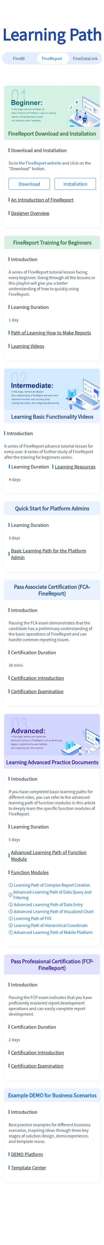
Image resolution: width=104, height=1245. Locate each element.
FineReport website (44, 163)
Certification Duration (32, 652)
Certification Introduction (36, 677)
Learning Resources (73, 466)
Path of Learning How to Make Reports (50, 332)
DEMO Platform (26, 1154)
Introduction (23, 259)
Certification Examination (36, 691)
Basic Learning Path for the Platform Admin (47, 554)
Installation (75, 183)
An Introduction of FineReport (41, 199)
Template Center (27, 1167)
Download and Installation (38, 150)
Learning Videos (26, 346)
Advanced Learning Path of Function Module (48, 855)
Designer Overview (29, 213)
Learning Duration (29, 307)
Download (29, 183)
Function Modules (29, 872)
